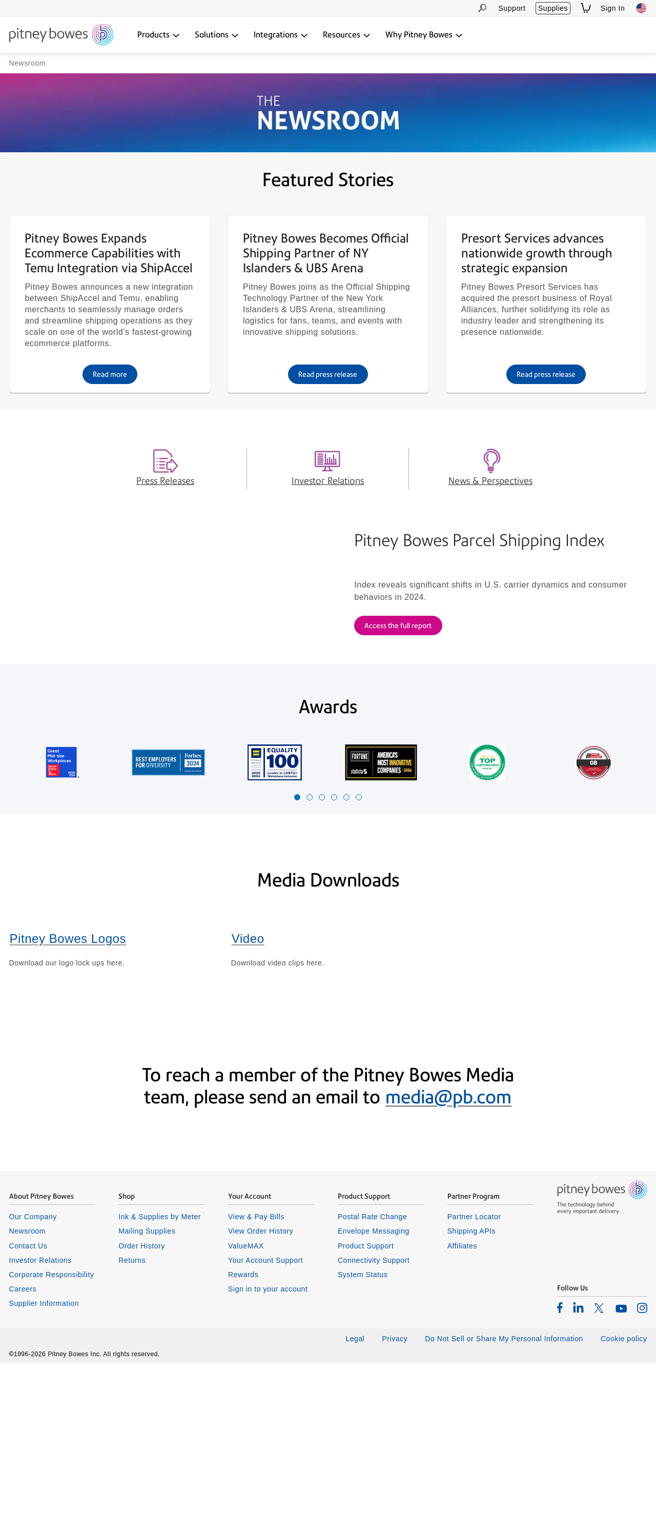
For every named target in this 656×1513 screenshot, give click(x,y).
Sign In (613, 8)
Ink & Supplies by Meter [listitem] (159, 1367)
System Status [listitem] (363, 1425)
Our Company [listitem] (33, 1367)
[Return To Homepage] (61, 35)
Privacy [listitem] (394, 1489)
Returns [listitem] (132, 1410)
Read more (110, 463)
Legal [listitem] (354, 1489)
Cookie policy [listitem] (624, 1489)
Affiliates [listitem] (462, 1396)
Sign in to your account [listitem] (268, 1440)
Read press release (327, 463)
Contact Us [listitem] (28, 1396)
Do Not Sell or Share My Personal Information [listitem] (504, 1489)
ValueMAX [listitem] (246, 1396)
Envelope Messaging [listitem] (373, 1382)
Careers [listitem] (23, 1440)
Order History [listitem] (141, 1396)
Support (511, 8)
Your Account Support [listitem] (265, 1410)
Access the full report (398, 745)
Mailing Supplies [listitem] (146, 1382)
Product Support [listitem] (366, 1396)
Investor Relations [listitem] (40, 1410)
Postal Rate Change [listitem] (372, 1367)
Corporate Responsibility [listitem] (51, 1425)
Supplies (553, 8)
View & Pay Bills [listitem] (256, 1367)
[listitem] (560, 1458)
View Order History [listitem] (260, 1382)
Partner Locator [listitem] (474, 1367)
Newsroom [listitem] (27, 1382)
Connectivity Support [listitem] (373, 1410)
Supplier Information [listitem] (44, 1454)
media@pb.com (448, 1248)
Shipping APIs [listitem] (471, 1382)
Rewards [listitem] (243, 1425)
